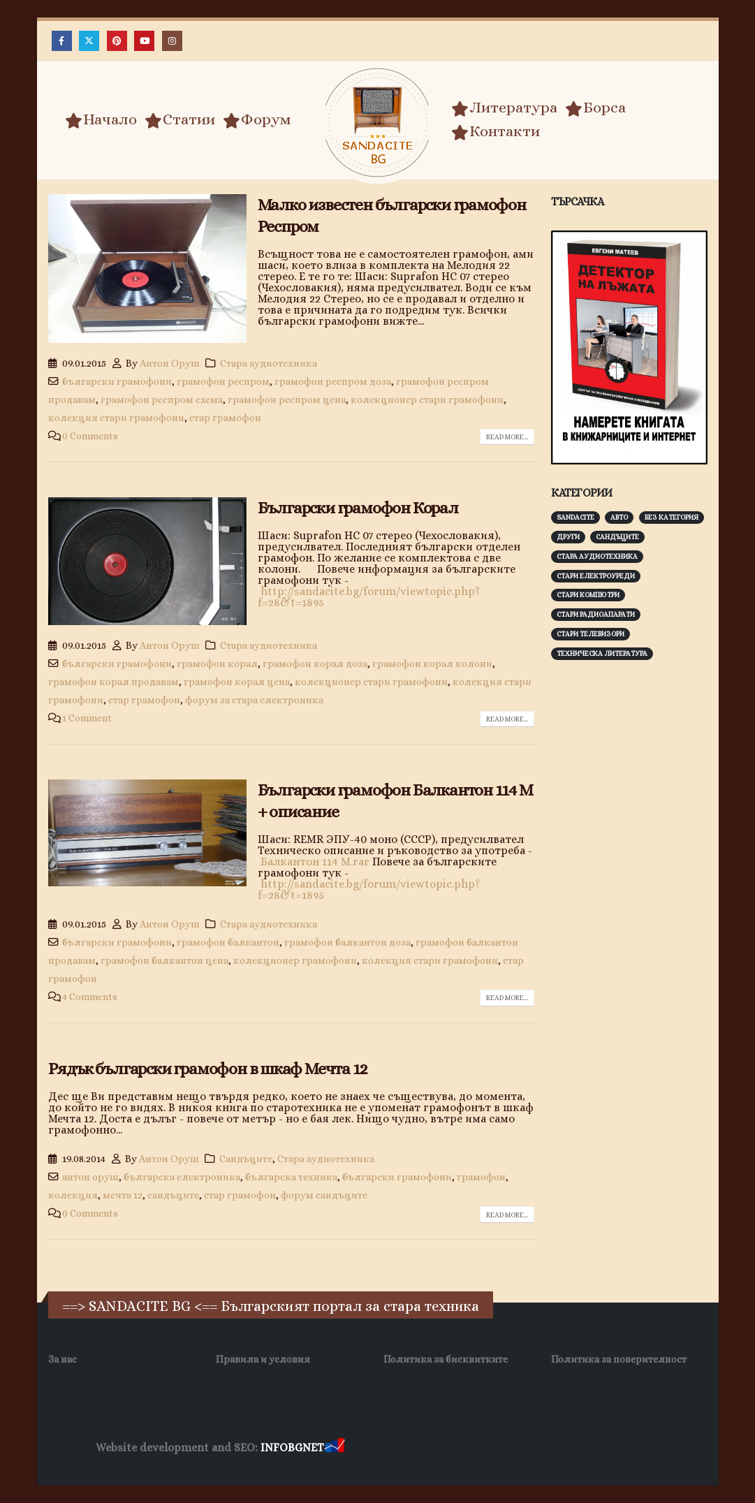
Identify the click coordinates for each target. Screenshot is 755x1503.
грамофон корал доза (315, 663)
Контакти (495, 131)
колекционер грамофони (295, 960)
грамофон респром (223, 381)
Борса (595, 107)
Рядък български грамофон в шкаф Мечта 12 (207, 1068)
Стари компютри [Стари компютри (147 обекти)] (588, 595)
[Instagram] (172, 41)
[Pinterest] (117, 41)
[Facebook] (62, 41)
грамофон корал (217, 663)
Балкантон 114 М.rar (315, 861)
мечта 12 (122, 1195)
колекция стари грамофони (116, 417)
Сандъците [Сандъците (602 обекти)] (617, 537)
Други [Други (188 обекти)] (568, 537)
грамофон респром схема (162, 399)
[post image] (147, 268)
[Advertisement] (653, 767)
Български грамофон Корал (358, 508)
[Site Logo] (377, 122)
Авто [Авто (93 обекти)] (619, 517)
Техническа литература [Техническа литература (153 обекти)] (602, 653)
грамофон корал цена (237, 681)
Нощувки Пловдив (608, 1448)
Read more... (507, 437)
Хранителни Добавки (397, 1448)
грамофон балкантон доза (347, 942)
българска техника (291, 1176)
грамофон (481, 1176)
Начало (101, 119)
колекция (73, 1195)
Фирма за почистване (506, 1448)
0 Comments (90, 435)
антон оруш (90, 1176)
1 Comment (87, 718)
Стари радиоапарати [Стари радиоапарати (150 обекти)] (596, 614)
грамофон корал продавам (113, 681)
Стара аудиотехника (268, 363)
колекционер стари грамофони (427, 399)
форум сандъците (324, 1195)
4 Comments (89, 996)
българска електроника (182, 1176)
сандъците (173, 1195)
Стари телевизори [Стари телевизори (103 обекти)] (590, 634)
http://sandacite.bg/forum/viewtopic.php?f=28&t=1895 (369, 597)
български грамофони (117, 381)
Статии (180, 119)
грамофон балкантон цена (164, 960)
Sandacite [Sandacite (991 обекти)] (575, 517)
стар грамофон (225, 417)
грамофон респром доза (332, 381)
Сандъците (245, 1158)
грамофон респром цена (287, 399)
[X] (89, 41)
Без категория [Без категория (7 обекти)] (671, 517)
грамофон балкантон (228, 942)
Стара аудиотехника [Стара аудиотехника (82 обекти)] (597, 556)
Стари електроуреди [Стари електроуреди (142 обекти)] (596, 576)
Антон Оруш (170, 363)
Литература (504, 107)
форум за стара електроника (254, 699)
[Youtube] (144, 41)
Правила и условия (263, 1359)
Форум (257, 119)
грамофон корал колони (432, 663)
